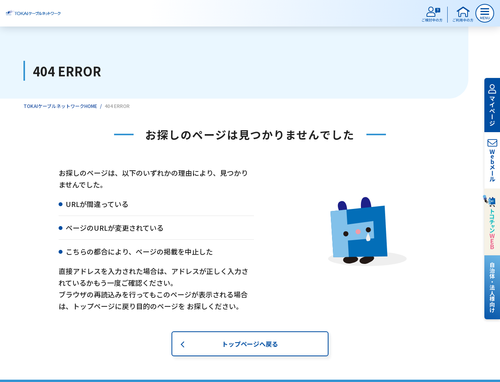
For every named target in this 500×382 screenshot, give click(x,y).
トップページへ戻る (250, 345)
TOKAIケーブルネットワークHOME (60, 106)
